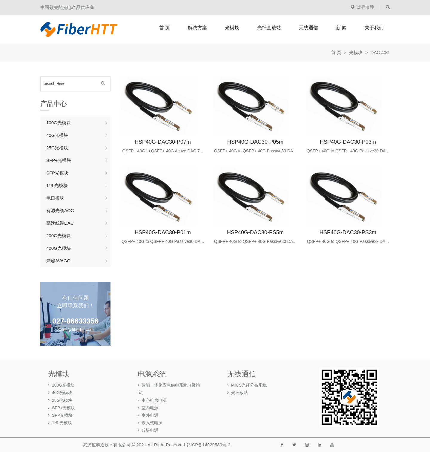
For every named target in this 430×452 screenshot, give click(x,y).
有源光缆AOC (60, 210)
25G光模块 (57, 147)
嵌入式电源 (150, 422)
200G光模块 (58, 235)
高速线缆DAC (60, 223)
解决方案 (197, 27)
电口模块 (55, 197)
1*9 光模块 (57, 185)
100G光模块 (58, 122)
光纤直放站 (269, 27)
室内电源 (148, 407)
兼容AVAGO (58, 260)
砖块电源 (148, 430)
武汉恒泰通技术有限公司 (107, 444)
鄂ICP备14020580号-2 (208, 444)
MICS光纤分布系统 (247, 385)
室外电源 (148, 415)
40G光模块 (57, 135)
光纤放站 (237, 392)
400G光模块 (58, 248)
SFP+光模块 (58, 160)
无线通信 (308, 27)
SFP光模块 (57, 172)
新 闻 (341, 27)
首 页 (164, 27)
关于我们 (374, 27)
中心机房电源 (152, 400)
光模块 (232, 27)
